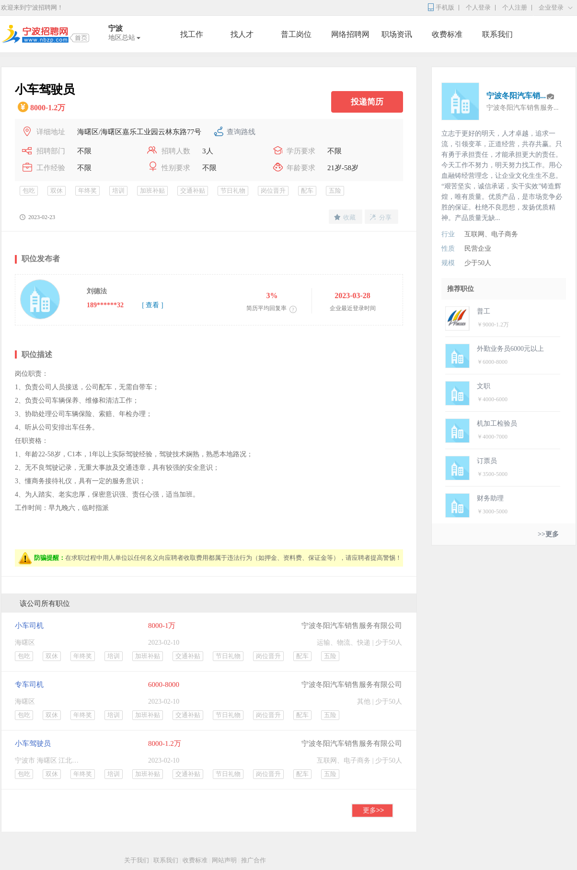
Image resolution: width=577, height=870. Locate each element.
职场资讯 (396, 34)
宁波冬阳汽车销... (516, 96)
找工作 (191, 34)
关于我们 (136, 860)
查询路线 (241, 132)
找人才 (242, 34)
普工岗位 (296, 34)
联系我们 (497, 34)
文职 (483, 386)
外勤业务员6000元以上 (510, 348)
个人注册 (514, 7)
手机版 (445, 7)
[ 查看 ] (152, 305)
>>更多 (548, 534)
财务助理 (490, 498)
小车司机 (29, 625)
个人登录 (478, 7)
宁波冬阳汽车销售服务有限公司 (351, 625)
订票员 (487, 460)
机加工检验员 (497, 423)
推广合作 (253, 860)
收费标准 (447, 34)
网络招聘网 (350, 34)
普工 (483, 311)
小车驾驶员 (33, 743)
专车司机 (29, 684)
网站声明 (224, 860)
